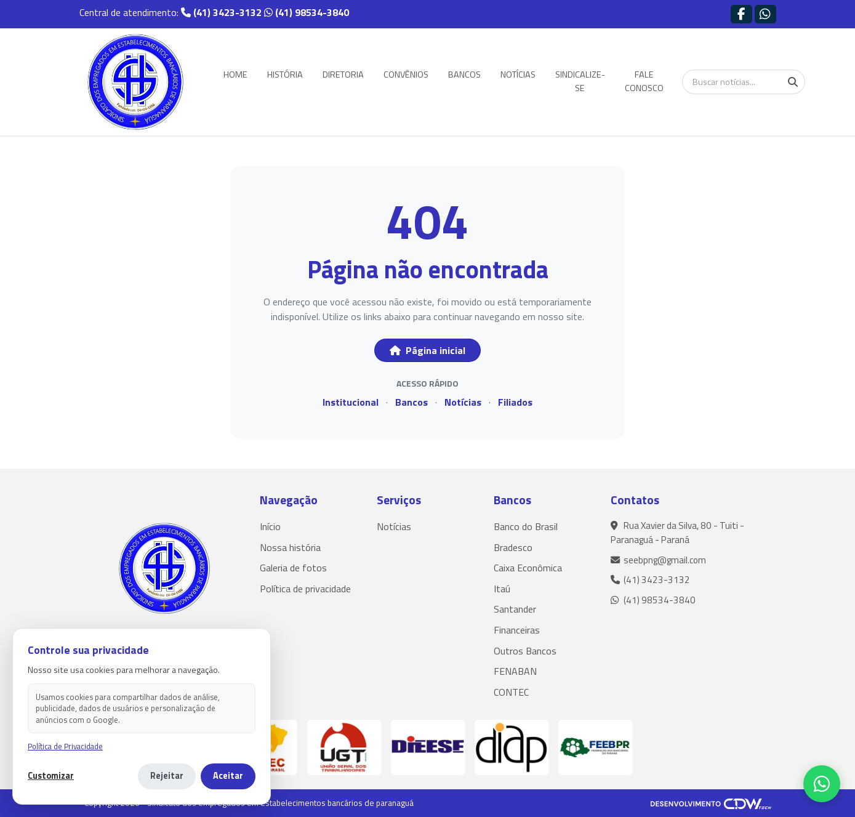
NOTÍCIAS (518, 74)
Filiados (515, 402)
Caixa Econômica (528, 567)
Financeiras (517, 629)
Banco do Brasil (526, 526)
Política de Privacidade (65, 746)
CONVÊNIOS (405, 74)
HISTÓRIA (285, 74)
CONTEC (511, 692)
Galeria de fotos (293, 567)
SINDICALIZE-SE (580, 81)
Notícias (462, 402)
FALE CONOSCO (644, 81)
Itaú (502, 588)
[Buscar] (793, 82)
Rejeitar (166, 776)
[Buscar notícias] (743, 82)
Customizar (51, 776)
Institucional (351, 402)
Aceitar (228, 776)
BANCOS (464, 74)
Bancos (411, 402)
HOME (235, 74)
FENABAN (515, 671)
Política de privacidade (305, 588)
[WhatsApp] (821, 783)
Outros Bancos (525, 650)
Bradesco (513, 547)
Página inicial (427, 350)
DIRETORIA (343, 74)
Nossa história (290, 547)
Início (270, 526)
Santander (515, 609)
